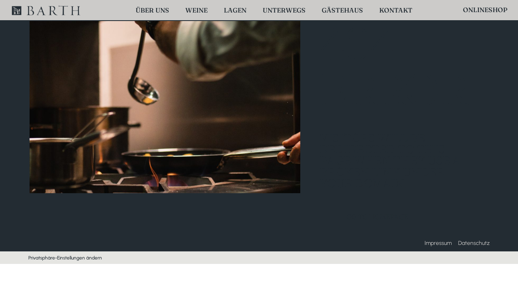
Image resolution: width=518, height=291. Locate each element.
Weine (196, 10)
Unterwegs (284, 10)
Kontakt (395, 10)
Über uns (152, 10)
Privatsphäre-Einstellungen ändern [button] (65, 258)
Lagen (235, 10)
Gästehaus (342, 10)
